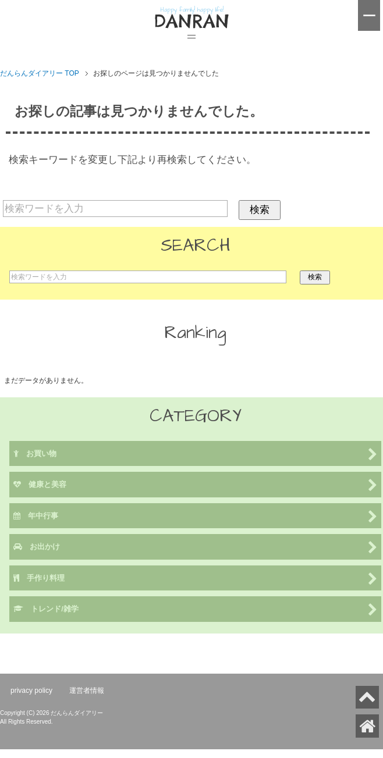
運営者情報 (86, 690)
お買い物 (195, 454)
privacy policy (31, 690)
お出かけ (195, 547)
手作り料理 (195, 579)
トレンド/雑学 (195, 610)
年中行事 (195, 517)
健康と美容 (195, 485)
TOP (39, 73)
